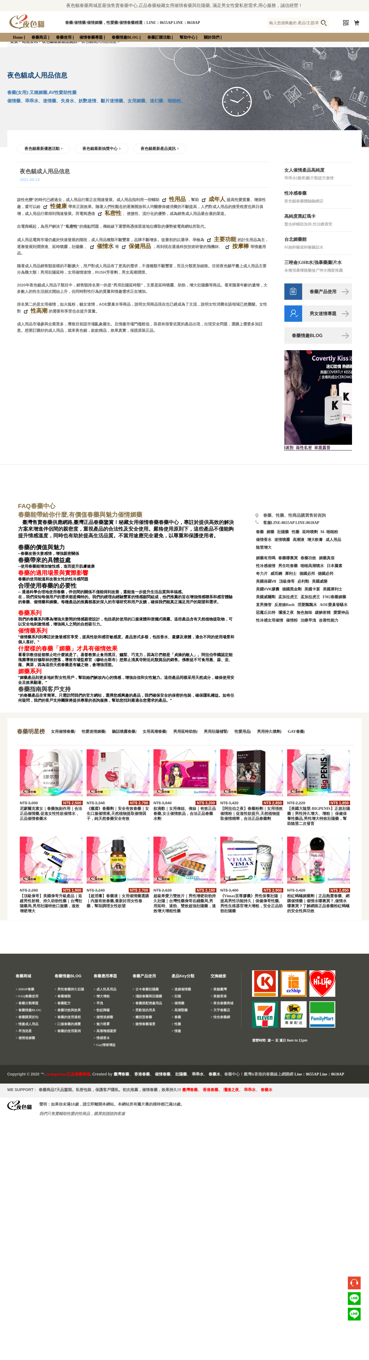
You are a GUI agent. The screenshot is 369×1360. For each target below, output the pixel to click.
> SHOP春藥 (25, 989)
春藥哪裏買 (288, 558)
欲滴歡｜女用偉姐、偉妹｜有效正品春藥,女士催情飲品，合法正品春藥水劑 (184, 814)
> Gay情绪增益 (105, 1045)
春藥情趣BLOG (125, 37)
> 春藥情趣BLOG (28, 1010)
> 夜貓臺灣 (219, 989)
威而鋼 (276, 574)
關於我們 (211, 37)
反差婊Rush (284, 605)
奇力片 (262, 574)
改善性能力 (328, 620)
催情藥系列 (32, 630)
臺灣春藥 (121, 1074)
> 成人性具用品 (105, 989)
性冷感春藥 (295, 193)
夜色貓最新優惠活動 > (44, 149)
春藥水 (214, 1074)
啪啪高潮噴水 (312, 566)
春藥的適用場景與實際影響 (53, 573)
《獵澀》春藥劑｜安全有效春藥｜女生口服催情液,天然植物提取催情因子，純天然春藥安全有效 (118, 814)
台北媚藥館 (295, 239)
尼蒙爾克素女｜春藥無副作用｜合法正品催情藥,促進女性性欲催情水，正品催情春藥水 (51, 814)
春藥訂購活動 (159, 37)
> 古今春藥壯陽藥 (146, 989)
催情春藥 (162, 1074)
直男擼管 (264, 605)
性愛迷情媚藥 (93, 732)
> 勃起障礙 (102, 1010)
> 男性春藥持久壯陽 (69, 989)
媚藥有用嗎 (265, 558)
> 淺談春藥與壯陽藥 (147, 996)
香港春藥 (142, 1074)
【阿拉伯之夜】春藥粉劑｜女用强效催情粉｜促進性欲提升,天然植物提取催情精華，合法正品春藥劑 (251, 814)
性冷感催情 (265, 566)
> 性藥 (176, 1024)
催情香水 (264, 540)
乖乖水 (198, 1074)
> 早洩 (98, 1003)
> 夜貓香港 (219, 996)
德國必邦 (307, 574)
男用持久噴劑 (268, 732)
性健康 (58, 206)
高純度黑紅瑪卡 (300, 216)
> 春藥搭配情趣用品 (147, 1003)
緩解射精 (323, 612)
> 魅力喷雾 (102, 1024)
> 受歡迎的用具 (144, 1010)
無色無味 (304, 612)
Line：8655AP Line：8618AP (319, 1074)
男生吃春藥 (288, 566)
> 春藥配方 (63, 1003)
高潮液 (298, 540)
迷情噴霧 (282, 540)
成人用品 (333, 540)
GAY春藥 (296, 732)
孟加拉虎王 (310, 597)
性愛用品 (242, 732)
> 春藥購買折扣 (27, 1017)
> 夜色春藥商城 (222, 1003)
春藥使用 (64, 37)
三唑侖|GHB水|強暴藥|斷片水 (313, 262)
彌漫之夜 (286, 612)
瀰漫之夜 (231, 1090)
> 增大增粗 (102, 996)
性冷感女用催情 (269, 620)
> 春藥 (176, 1017)
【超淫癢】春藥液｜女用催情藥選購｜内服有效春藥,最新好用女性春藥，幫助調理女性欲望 (118, 901)
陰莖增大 (264, 547)
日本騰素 (334, 566)
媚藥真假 (326, 558)
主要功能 (224, 239)
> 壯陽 (176, 996)
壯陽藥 (283, 532)
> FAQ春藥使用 (27, 996)
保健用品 (139, 246)
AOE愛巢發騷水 (334, 605)
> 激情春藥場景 (144, 1024)
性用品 (177, 199)
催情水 (105, 246)
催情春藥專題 (91, 37)
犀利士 (291, 574)
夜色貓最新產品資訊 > (160, 149)
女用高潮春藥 (154, 732)
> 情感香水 (102, 1038)
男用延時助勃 (185, 732)
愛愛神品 (341, 612)
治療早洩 (308, 620)
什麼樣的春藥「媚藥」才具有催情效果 (68, 648)
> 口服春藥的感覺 (68, 1024)
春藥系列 (29, 613)
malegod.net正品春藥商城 (68, 1074)
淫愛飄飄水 (307, 605)
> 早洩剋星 (24, 1031)
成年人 (216, 199)
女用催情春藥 (62, 732)
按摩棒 (240, 246)
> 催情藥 (178, 1003)
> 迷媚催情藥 (181, 989)
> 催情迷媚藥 (25, 1038)
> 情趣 (176, 1031)
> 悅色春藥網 (220, 1017)
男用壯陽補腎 (215, 732)
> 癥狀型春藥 (142, 1017)
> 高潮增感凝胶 (105, 1031)
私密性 (112, 213)
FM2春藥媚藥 (334, 597)
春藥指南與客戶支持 (44, 689)
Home (18, 37)
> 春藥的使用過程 (68, 1017)
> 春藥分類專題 (27, 1003)
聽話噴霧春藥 (123, 732)
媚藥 (270, 532)
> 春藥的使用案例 (68, 1031)
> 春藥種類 (63, 996)
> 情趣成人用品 (27, 1024)
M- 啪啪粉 (329, 532)
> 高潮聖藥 (180, 1010)
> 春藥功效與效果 (68, 1010)
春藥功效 (308, 558)
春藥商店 (39, 37)
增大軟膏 (315, 540)
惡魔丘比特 (265, 612)
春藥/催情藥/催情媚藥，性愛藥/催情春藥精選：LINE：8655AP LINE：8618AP (132, 23)
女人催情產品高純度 (304, 170)
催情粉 (292, 620)
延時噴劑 (310, 532)
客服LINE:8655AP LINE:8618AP (291, 523)
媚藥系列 (29, 671)
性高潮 (38, 311)
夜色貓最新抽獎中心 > (101, 149)
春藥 (260, 532)
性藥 (295, 532)
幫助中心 (187, 37)
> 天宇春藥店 (220, 1010)
